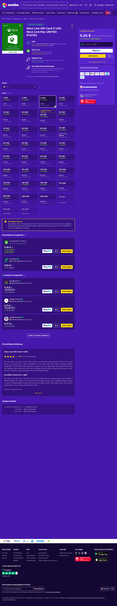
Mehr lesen (38, 503)
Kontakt (4, 555)
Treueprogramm (18, 558)
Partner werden (43, 558)
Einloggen (99, 5)
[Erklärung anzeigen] (31, 261)
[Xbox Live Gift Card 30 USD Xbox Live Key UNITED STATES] (66, 116)
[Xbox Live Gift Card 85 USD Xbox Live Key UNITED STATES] (29, 160)
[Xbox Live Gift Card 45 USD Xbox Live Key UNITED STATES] (47, 132)
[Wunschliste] (86, 5)
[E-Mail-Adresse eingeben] (17, 589)
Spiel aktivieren (31, 555)
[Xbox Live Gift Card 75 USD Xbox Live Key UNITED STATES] (66, 146)
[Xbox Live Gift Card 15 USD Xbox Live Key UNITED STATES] (10, 116)
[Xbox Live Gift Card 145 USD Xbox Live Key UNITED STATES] (29, 186)
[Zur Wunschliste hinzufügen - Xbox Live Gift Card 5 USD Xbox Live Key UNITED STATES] (72, 26)
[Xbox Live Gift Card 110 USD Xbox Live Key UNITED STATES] (29, 173)
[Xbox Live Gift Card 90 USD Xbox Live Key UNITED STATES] (47, 160)
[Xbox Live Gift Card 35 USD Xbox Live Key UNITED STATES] (10, 132)
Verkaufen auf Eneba (66, 553)
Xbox (25, 19)
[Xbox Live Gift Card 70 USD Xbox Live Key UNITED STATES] (47, 146)
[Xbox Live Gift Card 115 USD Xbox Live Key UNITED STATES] (47, 173)
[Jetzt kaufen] (96, 51)
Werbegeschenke (44, 555)
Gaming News (43, 553)
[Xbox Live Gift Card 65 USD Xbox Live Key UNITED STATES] (29, 146)
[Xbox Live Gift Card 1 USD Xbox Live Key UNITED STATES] (10, 101)
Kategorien (17, 19)
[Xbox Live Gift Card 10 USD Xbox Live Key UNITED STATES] (66, 101)
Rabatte (15, 560)
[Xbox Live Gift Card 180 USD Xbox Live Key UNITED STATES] (10, 199)
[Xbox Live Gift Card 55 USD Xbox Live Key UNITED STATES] (66, 199)
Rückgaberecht (31, 560)
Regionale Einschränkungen (40, 45)
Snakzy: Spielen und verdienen (48, 560)
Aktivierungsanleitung (38, 53)
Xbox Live (37, 52)
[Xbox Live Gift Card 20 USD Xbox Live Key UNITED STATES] (29, 116)
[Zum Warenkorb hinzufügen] (110, 56)
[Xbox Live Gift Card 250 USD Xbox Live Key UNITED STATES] (47, 199)
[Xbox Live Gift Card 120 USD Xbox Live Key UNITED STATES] (66, 173)
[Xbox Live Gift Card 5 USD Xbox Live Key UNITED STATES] (47, 101)
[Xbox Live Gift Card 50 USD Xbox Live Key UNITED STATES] (66, 132)
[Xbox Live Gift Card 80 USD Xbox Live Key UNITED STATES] (10, 160)
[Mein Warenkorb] (90, 5)
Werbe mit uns (64, 555)
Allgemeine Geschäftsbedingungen (80, 598)
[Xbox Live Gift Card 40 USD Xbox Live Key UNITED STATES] (29, 132)
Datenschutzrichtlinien (53, 592)
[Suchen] (44, 5)
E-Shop (8, 19)
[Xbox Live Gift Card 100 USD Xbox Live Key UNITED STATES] (10, 173)
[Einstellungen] (76, 5)
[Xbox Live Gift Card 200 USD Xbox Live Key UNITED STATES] (29, 199)
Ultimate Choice (15, 299)
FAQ (27, 553)
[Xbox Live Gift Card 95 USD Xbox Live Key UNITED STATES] (66, 160)
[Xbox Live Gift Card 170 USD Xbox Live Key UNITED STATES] (66, 186)
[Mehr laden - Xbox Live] (28, 51)
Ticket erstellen (31, 558)
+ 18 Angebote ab (96, 62)
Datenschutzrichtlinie (98, 598)
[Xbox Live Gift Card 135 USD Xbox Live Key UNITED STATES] (29, 211)
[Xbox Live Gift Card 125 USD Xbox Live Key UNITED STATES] (10, 186)
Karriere (4, 558)
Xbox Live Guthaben (37, 19)
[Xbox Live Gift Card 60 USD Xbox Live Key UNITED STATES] (10, 146)
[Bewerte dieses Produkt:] (11, 466)
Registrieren (109, 5)
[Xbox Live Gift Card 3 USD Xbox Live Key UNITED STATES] (29, 101)
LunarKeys (13, 259)
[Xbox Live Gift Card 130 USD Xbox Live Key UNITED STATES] (10, 211)
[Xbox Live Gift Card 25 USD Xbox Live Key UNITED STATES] (47, 116)
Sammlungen (17, 555)
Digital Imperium (15, 317)
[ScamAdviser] (88, 87)
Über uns (5, 553)
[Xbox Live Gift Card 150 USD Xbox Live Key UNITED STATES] (47, 186)
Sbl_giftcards (14, 281)
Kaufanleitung (17, 553)
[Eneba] (10, 5)
